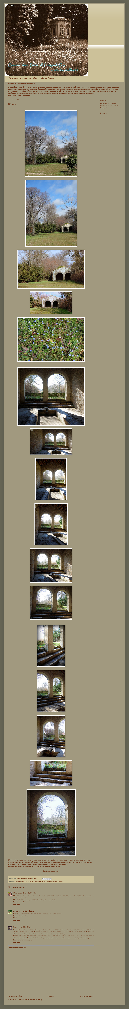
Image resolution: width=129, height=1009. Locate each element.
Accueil (51, 996)
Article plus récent (15, 996)
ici (23, 881)
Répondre (16, 905)
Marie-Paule (17, 893)
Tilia (15, 927)
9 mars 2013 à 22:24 (30, 893)
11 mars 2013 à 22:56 (27, 911)
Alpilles (18, 881)
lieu (36, 881)
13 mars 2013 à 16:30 (24, 927)
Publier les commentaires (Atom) (30, 1000)
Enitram (16, 911)
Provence (49, 881)
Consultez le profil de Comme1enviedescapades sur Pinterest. (109, 106)
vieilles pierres (57, 881)
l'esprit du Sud (29, 881)
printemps (41, 881)
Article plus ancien (86, 996)
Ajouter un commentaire (17, 947)
